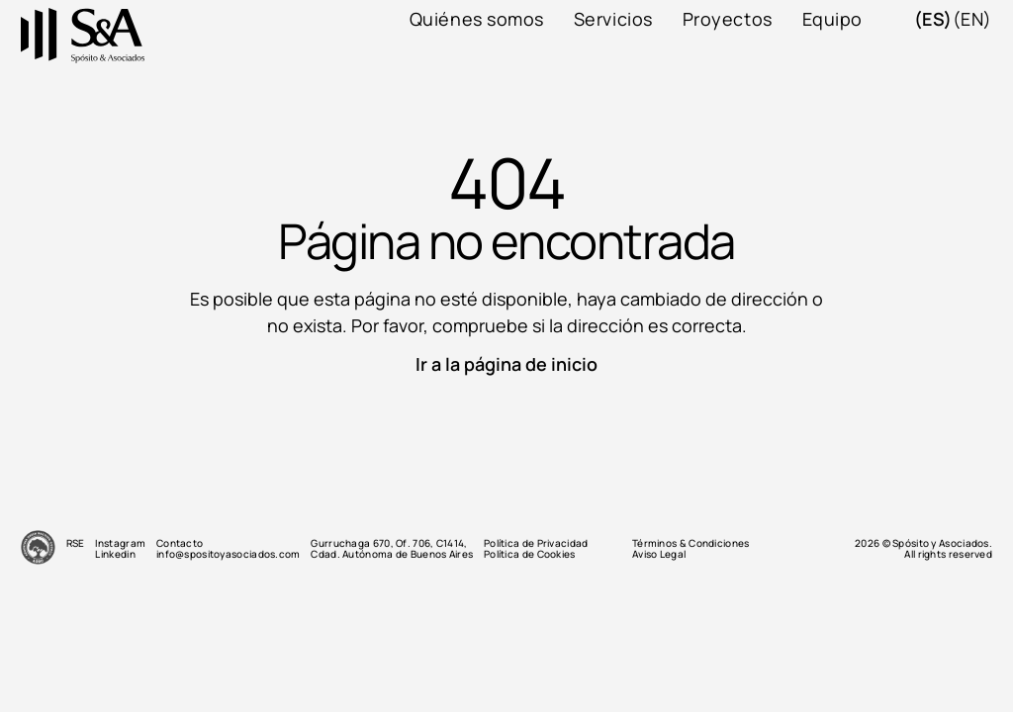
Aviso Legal (659, 554)
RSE (75, 543)
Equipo (832, 19)
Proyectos (728, 19)
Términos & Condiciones (690, 543)
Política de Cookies (530, 554)
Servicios (613, 19)
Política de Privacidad (536, 543)
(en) (972, 19)
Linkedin (115, 554)
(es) (933, 19)
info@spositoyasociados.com (228, 554)
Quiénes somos (477, 19)
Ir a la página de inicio (506, 364)
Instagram (120, 543)
